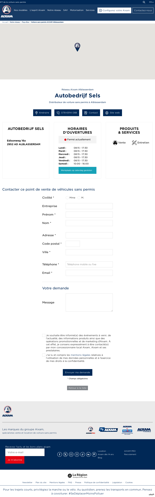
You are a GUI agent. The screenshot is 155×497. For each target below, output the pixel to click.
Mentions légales (57, 482)
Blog (100, 458)
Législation (117, 482)
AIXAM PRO (130, 451)
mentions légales (80, 355)
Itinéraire (42, 112)
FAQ (70, 482)
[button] (77, 47)
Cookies (129, 482)
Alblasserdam (29, 144)
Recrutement (130, 454)
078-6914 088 (67, 112)
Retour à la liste (77, 388)
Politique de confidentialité (96, 482)
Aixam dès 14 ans (106, 454)
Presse (78, 482)
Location (102, 451)
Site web (112, 112)
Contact (91, 112)
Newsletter (27, 482)
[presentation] (77, 324)
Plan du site (41, 482)
